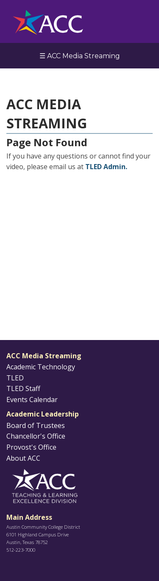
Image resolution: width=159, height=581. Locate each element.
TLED (15, 378)
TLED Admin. (106, 166)
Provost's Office (31, 447)
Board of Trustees (35, 425)
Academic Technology (40, 366)
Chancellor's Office (35, 436)
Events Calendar (32, 399)
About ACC (23, 458)
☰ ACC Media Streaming (79, 56)
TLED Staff (23, 388)
